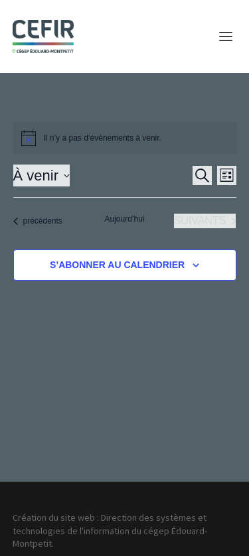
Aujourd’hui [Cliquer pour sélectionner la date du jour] (124, 219)
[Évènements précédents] (37, 221)
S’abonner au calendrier (117, 264)
